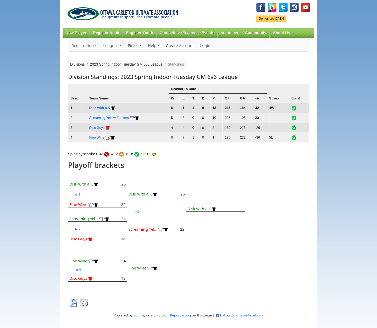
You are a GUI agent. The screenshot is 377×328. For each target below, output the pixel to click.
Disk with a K (99, 108)
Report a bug (180, 315)
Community (256, 33)
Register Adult (106, 33)
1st (136, 211)
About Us (281, 33)
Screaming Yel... (83, 218)
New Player (76, 33)
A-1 (78, 194)
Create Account (180, 45)
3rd (78, 269)
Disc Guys (96, 128)
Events (208, 33)
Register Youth (139, 33)
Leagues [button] (111, 45)
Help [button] (152, 45)
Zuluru (139, 315)
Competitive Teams (177, 33)
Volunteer (229, 33)
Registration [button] (82, 45)
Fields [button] (133, 45)
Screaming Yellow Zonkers (109, 118)
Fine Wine (96, 137)
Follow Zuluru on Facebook (241, 315)
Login (205, 45)
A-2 (78, 228)
